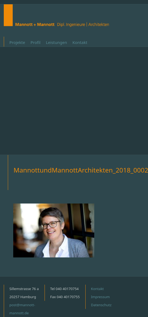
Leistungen (56, 42)
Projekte (17, 42)
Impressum (100, 296)
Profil (36, 42)
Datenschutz (101, 304)
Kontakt (79, 42)
